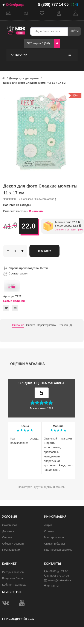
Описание (18, 325)
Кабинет (58, 13)
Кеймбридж (15, 5)
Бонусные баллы (13, 578)
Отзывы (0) (65, 325)
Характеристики (46, 325)
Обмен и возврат (13, 543)
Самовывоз (25, 13)
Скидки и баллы (54, 543)
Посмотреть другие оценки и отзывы (41, 486)
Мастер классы (54, 537)
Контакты (75, 13)
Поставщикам (11, 549)
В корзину (44, 250)
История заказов (13, 572)
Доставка (8, 13)
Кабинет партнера (14, 584)
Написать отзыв (44, 199)
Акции (48, 525)
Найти (74, 31)
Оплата (30, 325)
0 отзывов (27, 199)
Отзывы (49, 531)
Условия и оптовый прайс (69, 229)
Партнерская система (58, 549)
